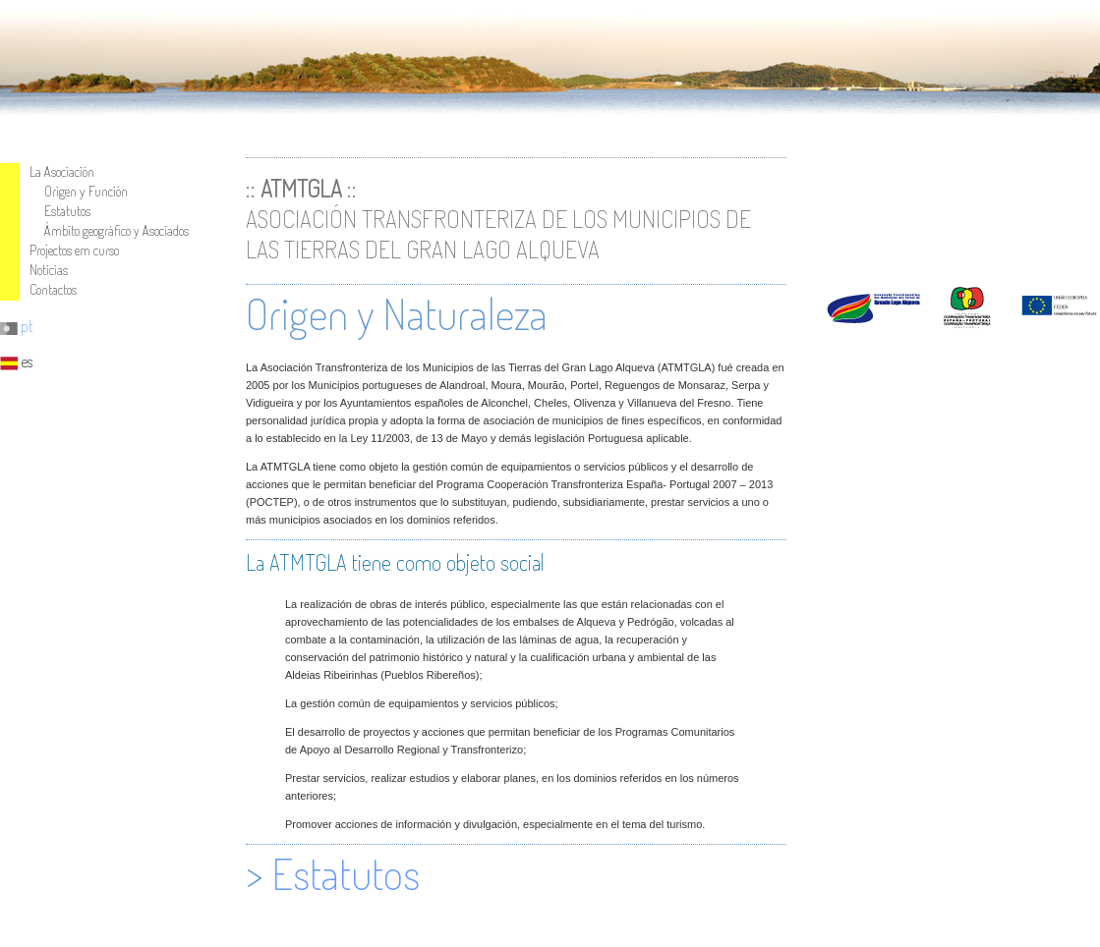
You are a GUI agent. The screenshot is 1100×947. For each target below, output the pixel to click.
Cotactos (53, 289)
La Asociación (61, 171)
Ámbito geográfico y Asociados (116, 230)
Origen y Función (86, 191)
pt (16, 326)
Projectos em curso (74, 250)
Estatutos (67, 210)
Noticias (48, 269)
